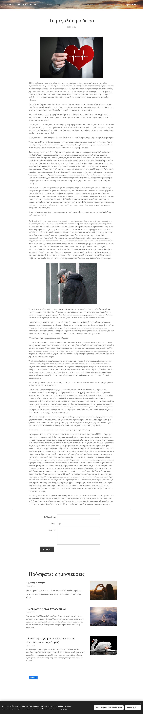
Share (33, 677)
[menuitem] (56, 4)
